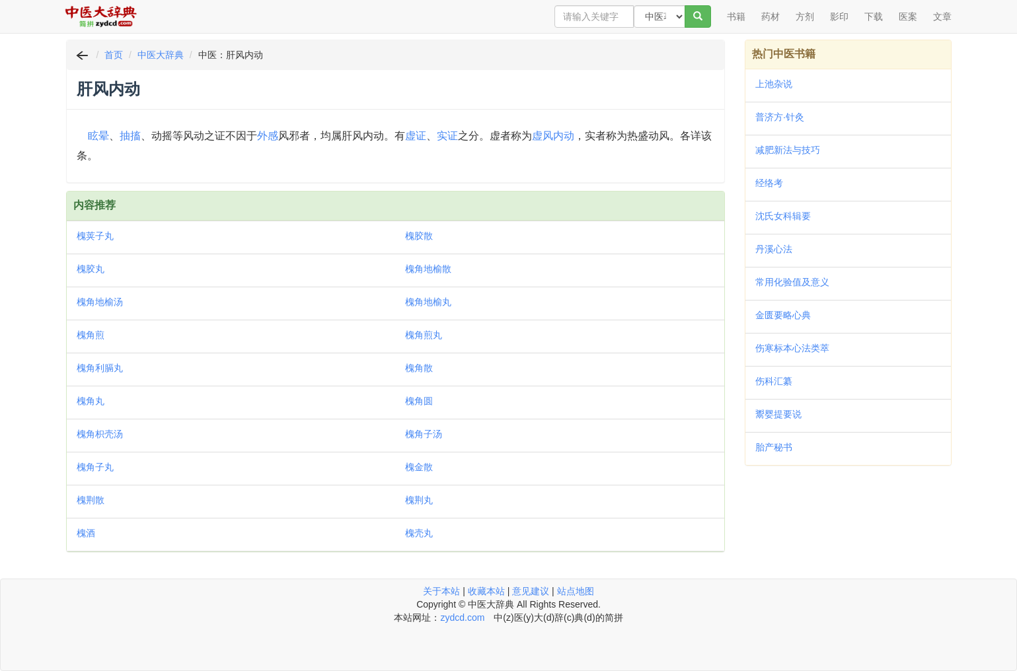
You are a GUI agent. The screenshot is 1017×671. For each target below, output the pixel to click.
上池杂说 (773, 84)
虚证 (415, 135)
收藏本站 (486, 591)
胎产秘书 (773, 447)
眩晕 (98, 135)
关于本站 (441, 591)
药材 (770, 16)
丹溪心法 (773, 249)
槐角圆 (419, 401)
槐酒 (86, 533)
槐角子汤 (423, 434)
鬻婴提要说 (778, 414)
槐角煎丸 (423, 335)
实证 (447, 135)
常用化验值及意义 (792, 282)
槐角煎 (90, 335)
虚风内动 (553, 135)
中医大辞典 (160, 55)
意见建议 (530, 591)
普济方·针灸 (779, 117)
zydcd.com (462, 617)
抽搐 (130, 135)
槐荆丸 (419, 500)
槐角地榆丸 (428, 302)
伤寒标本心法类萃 (792, 348)
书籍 (736, 16)
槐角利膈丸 (100, 368)
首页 (113, 55)
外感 (267, 135)
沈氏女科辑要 (783, 216)
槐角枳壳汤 (100, 434)
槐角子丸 (95, 467)
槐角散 (419, 368)
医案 (908, 16)
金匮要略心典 (783, 315)
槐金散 (419, 467)
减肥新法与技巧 (787, 150)
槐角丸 (90, 401)
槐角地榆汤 (100, 302)
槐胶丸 (90, 269)
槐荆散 (90, 500)
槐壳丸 (419, 533)
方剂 (805, 16)
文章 (942, 16)
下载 (873, 16)
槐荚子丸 (95, 235)
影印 (839, 16)
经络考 (769, 183)
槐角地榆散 (428, 269)
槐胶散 (419, 235)
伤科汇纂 (773, 381)
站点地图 (575, 591)
